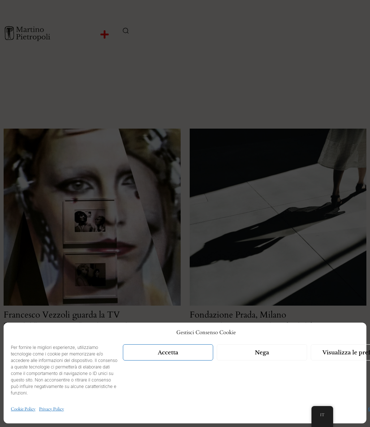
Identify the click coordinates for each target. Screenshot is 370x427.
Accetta (168, 352)
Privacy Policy (51, 409)
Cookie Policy (23, 409)
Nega (262, 352)
